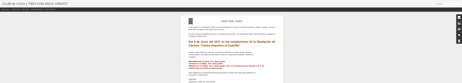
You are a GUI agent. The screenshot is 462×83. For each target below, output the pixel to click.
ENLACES (25, 9)
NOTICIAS (16, 9)
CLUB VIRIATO (49, 9)
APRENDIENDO (37, 9)
